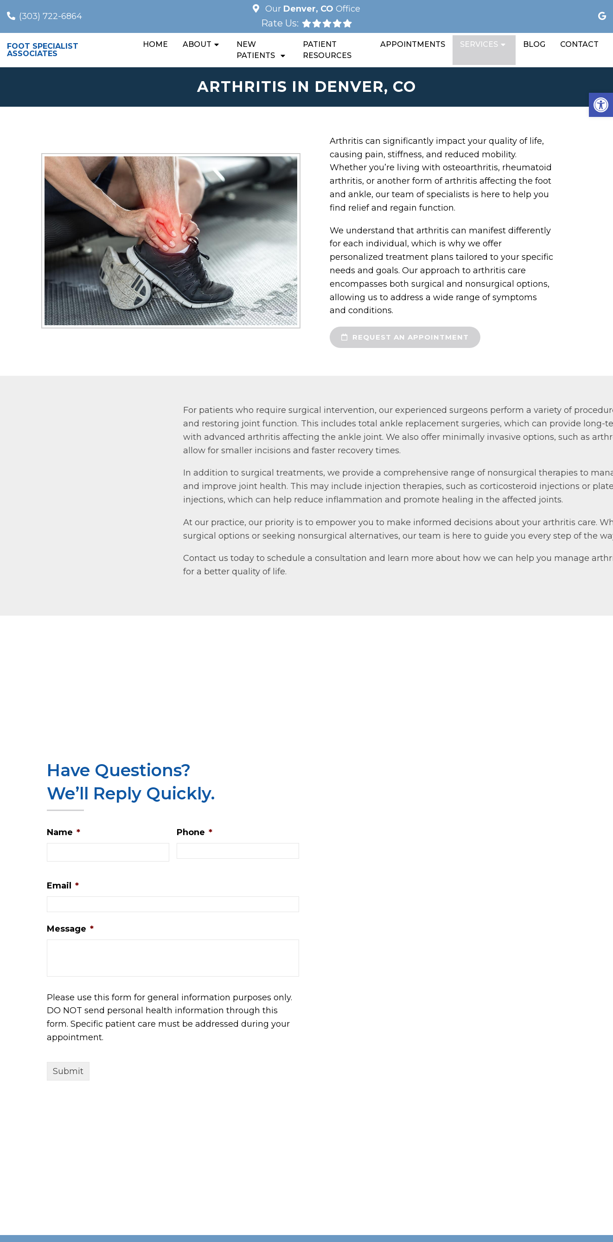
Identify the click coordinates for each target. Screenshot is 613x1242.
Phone (194, 832)
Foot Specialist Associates (42, 50)
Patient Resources (327, 50)
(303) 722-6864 (50, 16)
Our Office (311, 9)
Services (479, 44)
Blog (534, 44)
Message (70, 929)
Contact (579, 44)
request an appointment (405, 337)
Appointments (412, 44)
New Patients (255, 50)
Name (63, 832)
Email (63, 886)
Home (155, 44)
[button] (601, 105)
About (197, 44)
